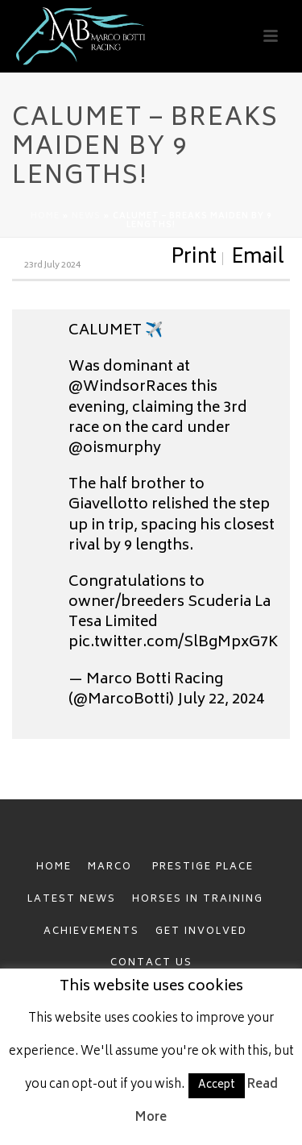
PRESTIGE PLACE (203, 867)
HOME (54, 867)
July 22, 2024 (220, 700)
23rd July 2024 (52, 265)
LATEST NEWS (71, 899)
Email (257, 258)
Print (194, 258)
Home (45, 217)
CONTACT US (151, 963)
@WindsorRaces (128, 387)
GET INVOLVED (201, 931)
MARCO (112, 867)
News (86, 217)
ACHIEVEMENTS (91, 931)
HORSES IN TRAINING (197, 899)
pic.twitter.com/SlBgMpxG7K (173, 643)
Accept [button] (216, 1086)
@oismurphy (114, 449)
